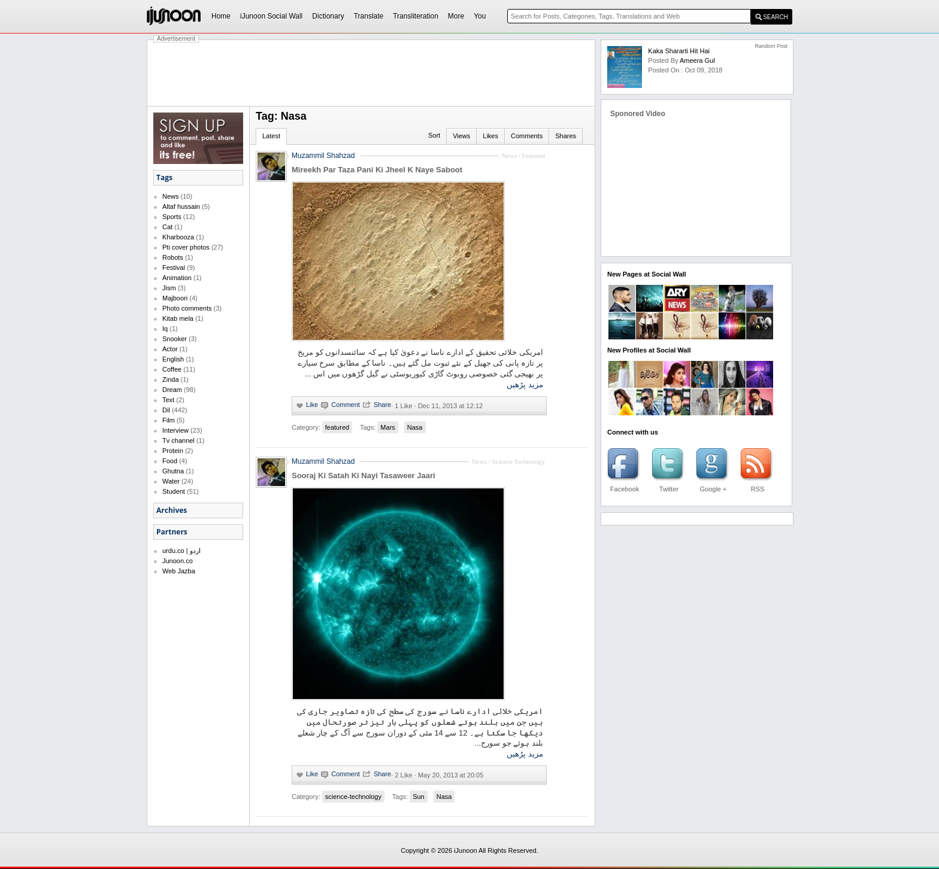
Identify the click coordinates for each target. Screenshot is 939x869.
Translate (369, 16)
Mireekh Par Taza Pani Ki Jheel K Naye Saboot (377, 169)
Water (171, 481)
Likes (490, 135)
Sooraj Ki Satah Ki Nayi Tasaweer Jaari (363, 475)
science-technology (353, 796)
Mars (387, 427)
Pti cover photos (186, 247)
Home (221, 16)
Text (168, 399)
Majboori (174, 298)
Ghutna (173, 471)
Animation (177, 277)
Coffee (171, 369)
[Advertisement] (371, 73)
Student (173, 491)
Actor (170, 349)
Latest (271, 135)
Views (461, 135)
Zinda (170, 379)
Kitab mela (177, 318)
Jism (169, 287)
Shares (565, 135)
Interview (175, 430)
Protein (172, 450)
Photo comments (187, 308)
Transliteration (415, 16)
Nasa (415, 427)
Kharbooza (178, 237)
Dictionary (328, 16)
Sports (171, 216)
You (480, 16)
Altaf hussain (181, 206)
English (173, 359)
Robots (172, 257)
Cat (167, 226)
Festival (173, 267)
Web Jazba (178, 571)
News (170, 196)
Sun (419, 796)
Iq (165, 328)
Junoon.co (177, 560)
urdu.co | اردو (181, 550)
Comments (527, 135)
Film (168, 420)
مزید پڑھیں (525, 384)
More (456, 16)
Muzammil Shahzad (323, 155)
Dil (166, 410)
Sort (434, 135)
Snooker (174, 338)
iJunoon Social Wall (271, 16)
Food (169, 460)
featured (337, 427)
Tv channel (178, 440)
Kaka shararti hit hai (679, 50)
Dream (172, 389)
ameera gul (697, 60)
